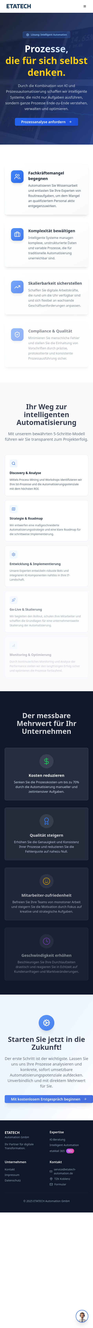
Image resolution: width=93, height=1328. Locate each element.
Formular (60, 1184)
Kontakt (10, 1169)
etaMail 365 (62, 1151)
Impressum (12, 1175)
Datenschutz (13, 1180)
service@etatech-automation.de (65, 1171)
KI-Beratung (57, 1139)
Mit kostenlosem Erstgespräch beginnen (49, 1101)
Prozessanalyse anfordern (46, 122)
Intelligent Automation (64, 1145)
